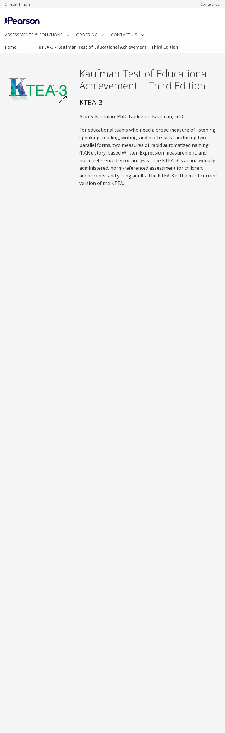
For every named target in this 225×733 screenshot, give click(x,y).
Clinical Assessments (46, 47)
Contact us (210, 4)
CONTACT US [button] (127, 35)
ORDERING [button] (90, 35)
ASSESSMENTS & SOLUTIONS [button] (37, 35)
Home (10, 47)
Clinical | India (17, 4)
